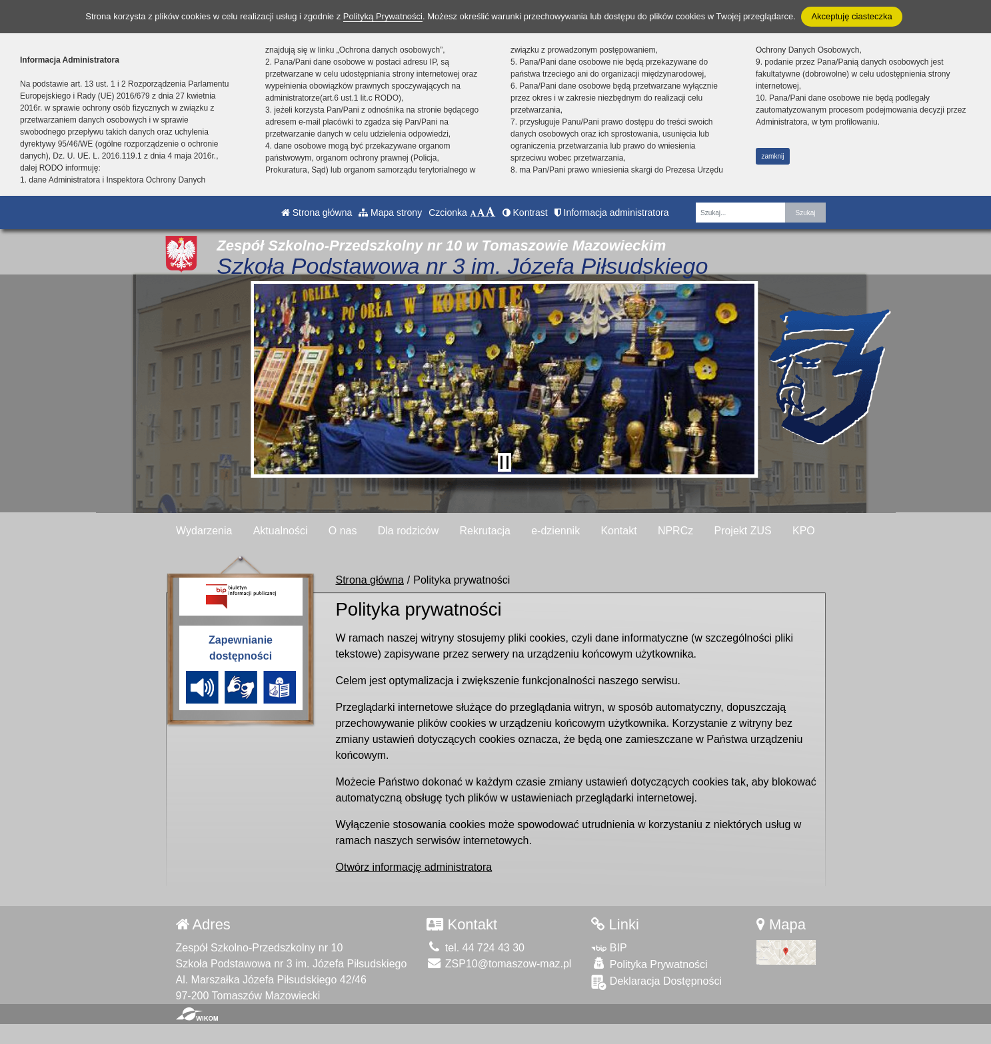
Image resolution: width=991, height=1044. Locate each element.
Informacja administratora (611, 212)
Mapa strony (390, 212)
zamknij (773, 156)
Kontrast (525, 212)
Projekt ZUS (742, 530)
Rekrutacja (485, 530)
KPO (803, 530)
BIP (608, 947)
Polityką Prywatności (383, 16)
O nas (343, 530)
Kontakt (618, 530)
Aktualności (280, 530)
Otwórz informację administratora (414, 867)
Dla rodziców (408, 530)
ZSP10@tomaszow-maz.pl (499, 963)
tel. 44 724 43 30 (475, 947)
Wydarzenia (204, 530)
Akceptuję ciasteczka (851, 16)
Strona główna (316, 212)
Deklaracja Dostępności (656, 982)
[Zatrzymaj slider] (504, 462)
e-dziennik (555, 530)
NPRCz (675, 530)
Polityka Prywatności (649, 963)
